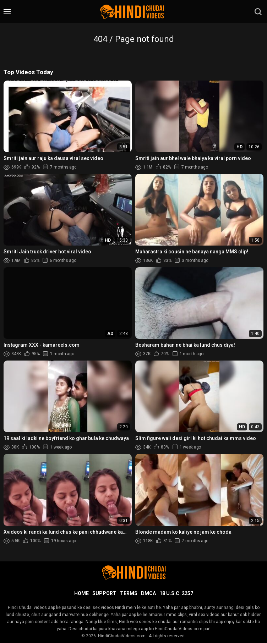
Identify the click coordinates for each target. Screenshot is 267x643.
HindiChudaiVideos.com (122, 635)
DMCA (148, 593)
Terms (128, 593)
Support (104, 593)
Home (81, 593)
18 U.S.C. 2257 (176, 593)
